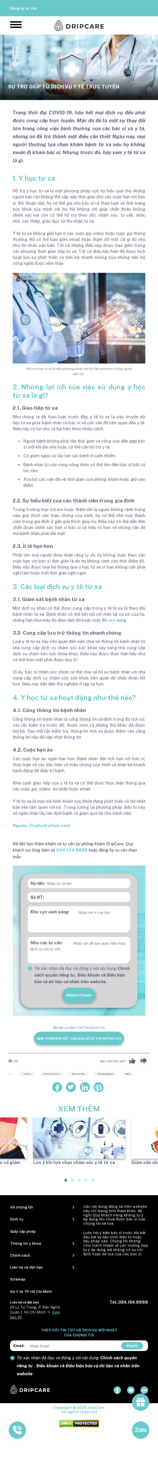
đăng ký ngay (79, 995)
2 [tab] (73, 1183)
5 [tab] (93, 1183)
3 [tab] (79, 1183)
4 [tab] (86, 1183)
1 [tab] (66, 1183)
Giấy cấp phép (23, 1231)
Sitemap (17, 1279)
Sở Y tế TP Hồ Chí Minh (31, 1292)
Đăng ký (132, 1345)
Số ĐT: (37, 897)
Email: (19, 1346)
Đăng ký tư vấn (23, 8)
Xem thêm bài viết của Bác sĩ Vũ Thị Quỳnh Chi (79, 1038)
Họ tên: (37, 883)
